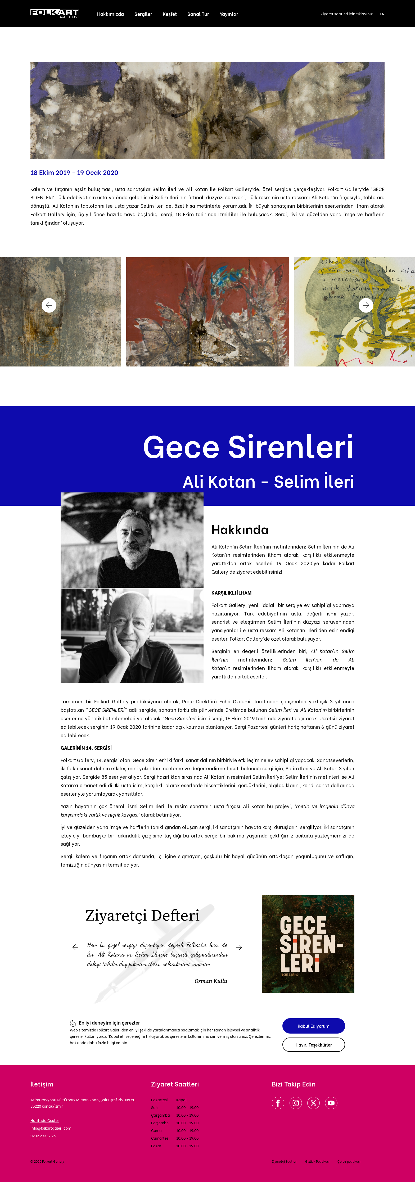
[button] (49, 305)
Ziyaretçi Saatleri (284, 1161)
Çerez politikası (348, 1161)
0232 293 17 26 (43, 1135)
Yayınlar (229, 13)
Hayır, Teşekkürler (313, 1044)
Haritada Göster (44, 1120)
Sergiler (143, 13)
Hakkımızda (110, 13)
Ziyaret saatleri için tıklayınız (347, 13)
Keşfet (170, 13)
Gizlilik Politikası (317, 1161)
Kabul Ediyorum (314, 1025)
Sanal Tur (198, 13)
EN (382, 13)
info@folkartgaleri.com (50, 1128)
